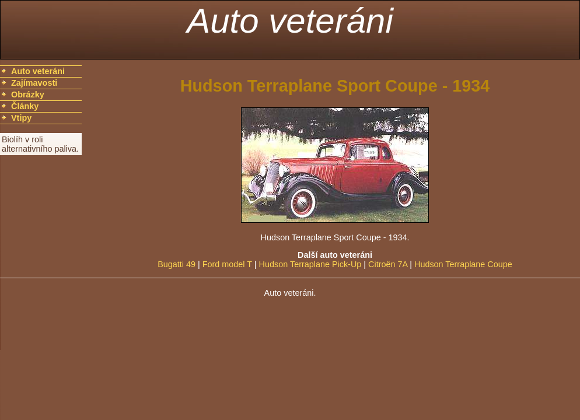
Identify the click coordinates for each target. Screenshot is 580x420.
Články (25, 106)
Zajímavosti (34, 83)
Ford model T (227, 264)
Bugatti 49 (176, 264)
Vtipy (21, 118)
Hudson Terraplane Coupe (463, 264)
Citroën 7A (387, 264)
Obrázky (27, 94)
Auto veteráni (290, 20)
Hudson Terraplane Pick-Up (310, 264)
